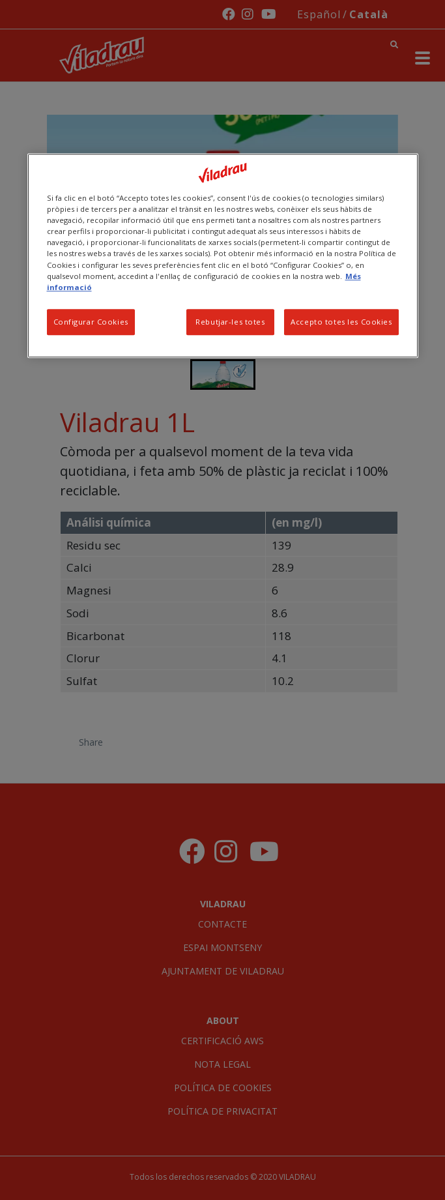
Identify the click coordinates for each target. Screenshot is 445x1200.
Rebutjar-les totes (230, 322)
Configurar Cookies (90, 322)
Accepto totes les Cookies (341, 322)
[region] (222, 255)
